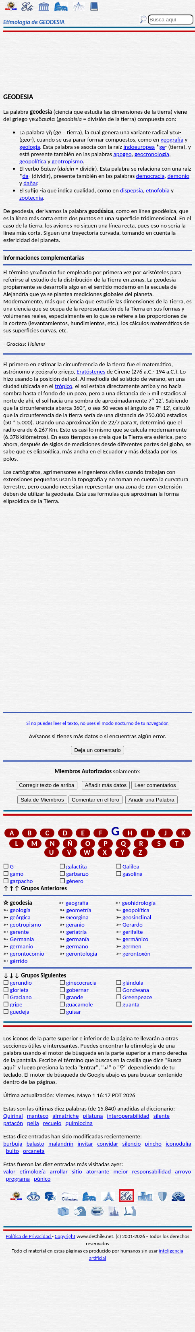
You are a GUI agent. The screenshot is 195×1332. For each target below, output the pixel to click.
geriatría (76, 931)
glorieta (19, 990)
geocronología (152, 154)
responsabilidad (151, 1171)
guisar (73, 1011)
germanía (77, 939)
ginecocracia (81, 982)
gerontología (81, 953)
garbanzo (77, 873)
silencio (131, 1143)
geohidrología (139, 902)
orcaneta (34, 1151)
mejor (120, 1171)
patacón (13, 1123)
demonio (178, 176)
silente (162, 1115)
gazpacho (21, 881)
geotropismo (67, 161)
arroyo (183, 1171)
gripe (16, 1004)
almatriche (65, 1115)
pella (33, 1123)
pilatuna (93, 1115)
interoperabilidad (128, 1115)
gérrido (18, 961)
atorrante (97, 1171)
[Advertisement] (97, 63)
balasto (35, 1143)
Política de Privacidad (29, 1236)
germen (131, 946)
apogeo (122, 154)
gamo (16, 873)
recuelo (52, 1123)
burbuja (13, 1143)
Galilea (130, 866)
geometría (78, 910)
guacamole (79, 1004)
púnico (42, 1178)
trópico (63, 386)
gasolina (132, 873)
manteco (37, 1115)
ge (162, 146)
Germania (22, 939)
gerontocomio (27, 953)
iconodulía (178, 1143)
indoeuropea (139, 146)
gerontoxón (136, 953)
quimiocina (79, 1123)
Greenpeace (137, 997)
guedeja (19, 1011)
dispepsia (131, 190)
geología (29, 146)
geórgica (20, 917)
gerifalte (132, 931)
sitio (77, 1171)
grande (74, 997)
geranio (75, 924)
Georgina (77, 917)
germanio (21, 946)
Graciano (20, 997)
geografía (172, 139)
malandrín (60, 1143)
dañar (30, 183)
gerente (19, 931)
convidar (107, 1143)
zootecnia (31, 197)
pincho (153, 1143)
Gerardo (132, 924)
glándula (132, 982)
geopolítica (32, 161)
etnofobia (158, 190)
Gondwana (135, 990)
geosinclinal (136, 917)
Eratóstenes (91, 371)
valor (9, 1171)
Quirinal (13, 1115)
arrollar (59, 1171)
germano (77, 946)
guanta (130, 1004)
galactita (76, 866)
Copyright (65, 1236)
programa (18, 1178)
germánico (135, 939)
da (25, 176)
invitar (85, 1143)
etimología (33, 1171)
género (74, 881)
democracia (150, 176)
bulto (12, 1151)
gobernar (77, 990)
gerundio (21, 982)
